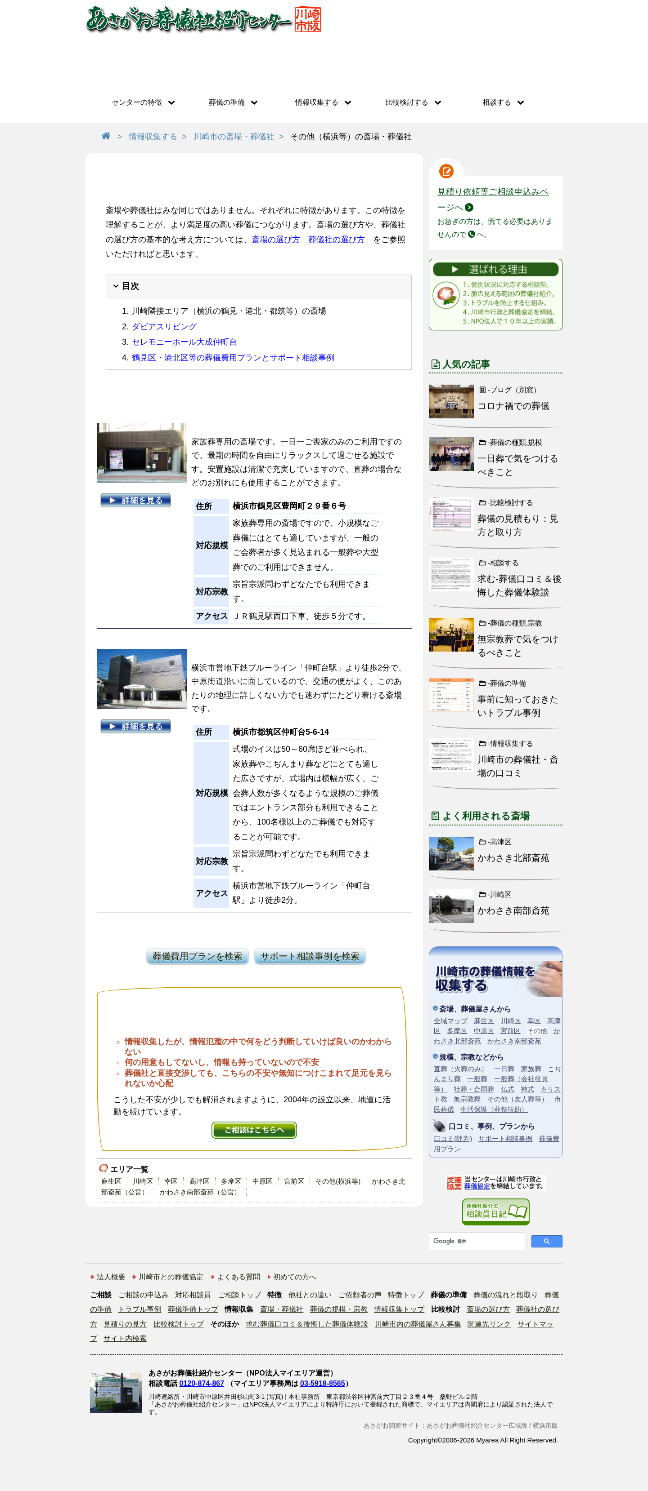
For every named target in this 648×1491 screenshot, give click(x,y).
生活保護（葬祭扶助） (494, 1109)
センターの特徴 (137, 102)
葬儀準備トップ (193, 1309)
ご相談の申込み (143, 1295)
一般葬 (477, 1079)
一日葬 (504, 1069)
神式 (527, 1089)
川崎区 (143, 1181)
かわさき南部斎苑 (514, 1041)
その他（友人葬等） (517, 1099)
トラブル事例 (139, 1309)
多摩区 (231, 1181)
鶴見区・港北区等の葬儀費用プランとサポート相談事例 (233, 357)
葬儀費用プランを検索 (198, 956)
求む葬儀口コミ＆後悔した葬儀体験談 (307, 1324)
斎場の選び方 (276, 239)
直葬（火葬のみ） (461, 1069)
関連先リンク (489, 1324)
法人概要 (111, 1277)
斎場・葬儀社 (281, 1309)
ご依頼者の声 (360, 1295)
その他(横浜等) (337, 1181)
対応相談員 (193, 1295)
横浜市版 (545, 1425)
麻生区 (111, 1181)
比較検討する (406, 102)
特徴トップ (406, 1295)
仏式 (507, 1089)
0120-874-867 (201, 1383)
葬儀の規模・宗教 (339, 1309)
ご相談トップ (239, 1295)
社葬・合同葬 (474, 1089)
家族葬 (531, 1069)
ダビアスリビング (164, 326)
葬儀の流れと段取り (505, 1295)
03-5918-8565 (322, 1383)
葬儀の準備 (227, 102)
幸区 (171, 1181)
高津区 (199, 1181)
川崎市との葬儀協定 (172, 1277)
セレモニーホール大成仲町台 (184, 341)
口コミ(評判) (453, 1138)
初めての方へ (294, 1277)
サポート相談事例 (505, 1138)
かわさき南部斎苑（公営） (200, 1192)
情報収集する (316, 102)
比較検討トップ (178, 1324)
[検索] (476, 1241)
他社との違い (310, 1295)
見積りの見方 (125, 1324)
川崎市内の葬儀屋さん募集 (418, 1324)
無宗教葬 (467, 1099)
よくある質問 (239, 1277)
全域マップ (451, 1021)
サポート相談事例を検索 (310, 956)
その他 (537, 1030)
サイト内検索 (125, 1338)
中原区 (262, 1181)
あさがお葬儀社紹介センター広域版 (477, 1425)
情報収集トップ (399, 1309)
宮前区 (294, 1181)
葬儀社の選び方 (336, 239)
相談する (496, 102)
